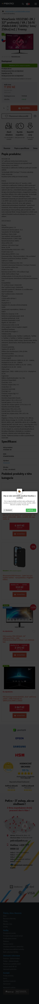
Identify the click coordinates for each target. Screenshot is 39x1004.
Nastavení (8, 510)
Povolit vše (31, 510)
